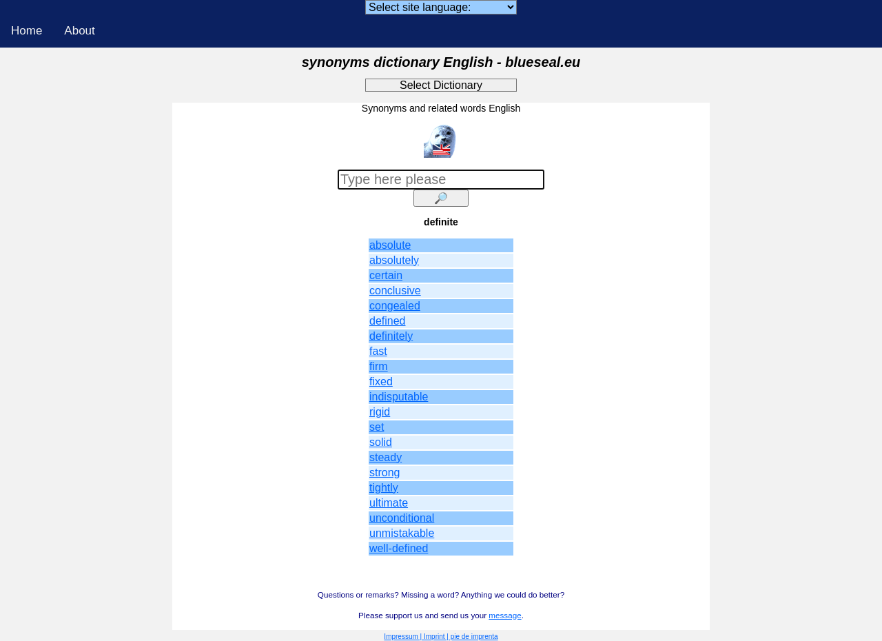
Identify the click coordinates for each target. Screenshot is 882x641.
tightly (383, 488)
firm (378, 366)
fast (378, 351)
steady (385, 457)
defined (387, 321)
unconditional (401, 518)
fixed (381, 381)
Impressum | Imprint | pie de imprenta (441, 636)
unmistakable (401, 533)
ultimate (388, 503)
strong (384, 472)
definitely (391, 336)
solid (380, 442)
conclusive (395, 290)
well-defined (398, 548)
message (505, 615)
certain (385, 275)
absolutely (394, 260)
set (376, 427)
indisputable (398, 397)
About (79, 30)
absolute (390, 245)
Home (26, 30)
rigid (379, 412)
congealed (394, 306)
